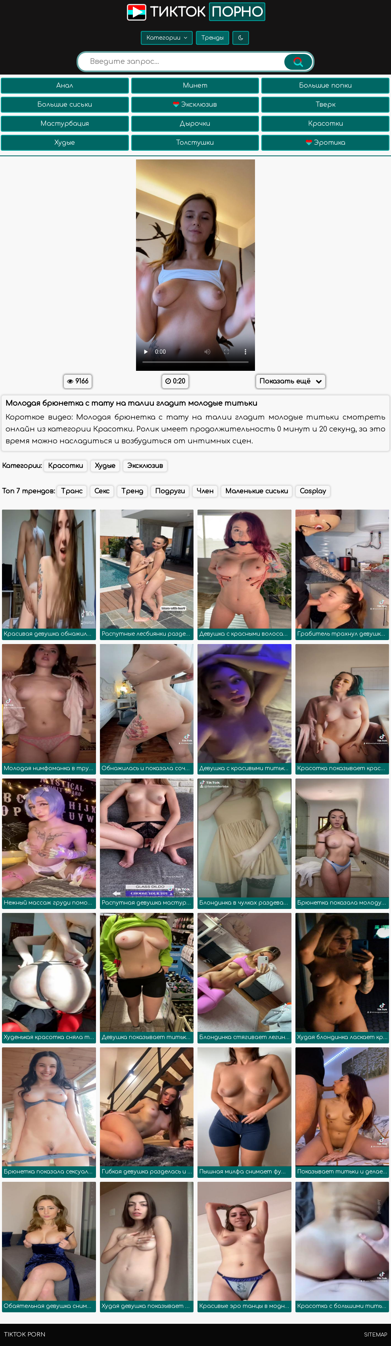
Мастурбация (64, 123)
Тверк (325, 104)
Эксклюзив (195, 104)
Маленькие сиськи (256, 491)
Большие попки (325, 85)
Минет (195, 85)
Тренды (212, 38)
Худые (64, 142)
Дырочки (195, 123)
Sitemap (375, 1335)
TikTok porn (24, 1334)
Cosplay (313, 491)
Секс (101, 491)
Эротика (325, 142)
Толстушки (195, 142)
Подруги (170, 491)
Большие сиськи (64, 104)
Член (205, 491)
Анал (64, 85)
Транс (71, 491)
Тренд (132, 491)
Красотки (325, 123)
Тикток (195, 11)
